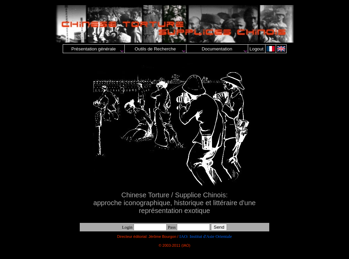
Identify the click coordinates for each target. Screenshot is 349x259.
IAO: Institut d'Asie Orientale (205, 236)
